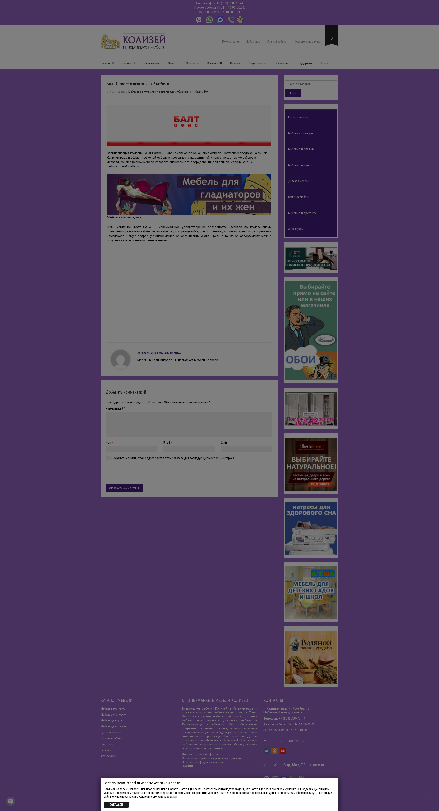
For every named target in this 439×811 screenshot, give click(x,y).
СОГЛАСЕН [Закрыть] (116, 804)
